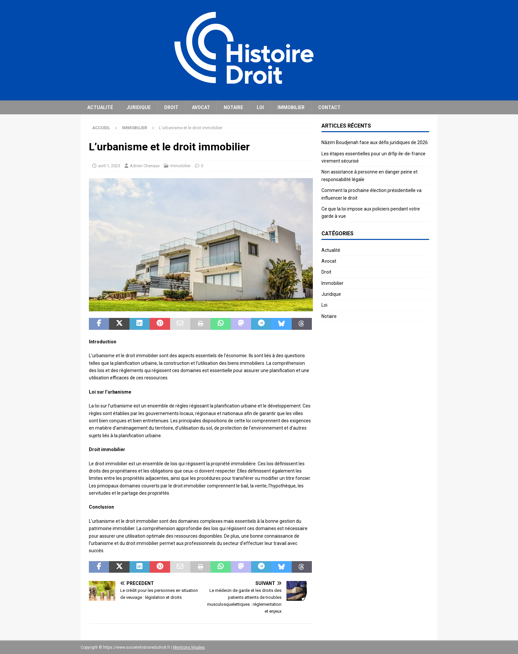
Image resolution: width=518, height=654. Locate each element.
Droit (171, 107)
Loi (260, 107)
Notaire (233, 107)
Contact (329, 107)
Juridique (139, 107)
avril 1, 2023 (109, 165)
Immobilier (291, 107)
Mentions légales (189, 647)
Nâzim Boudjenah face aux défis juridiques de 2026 (374, 142)
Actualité (100, 107)
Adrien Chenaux (145, 165)
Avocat (201, 107)
